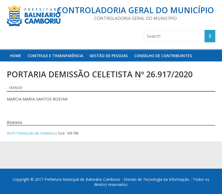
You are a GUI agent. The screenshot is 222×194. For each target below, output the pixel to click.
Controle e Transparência (55, 55)
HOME (15, 55)
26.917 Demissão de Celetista (30, 133)
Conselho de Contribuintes (163, 55)
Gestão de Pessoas (108, 55)
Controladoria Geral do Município (135, 10)
